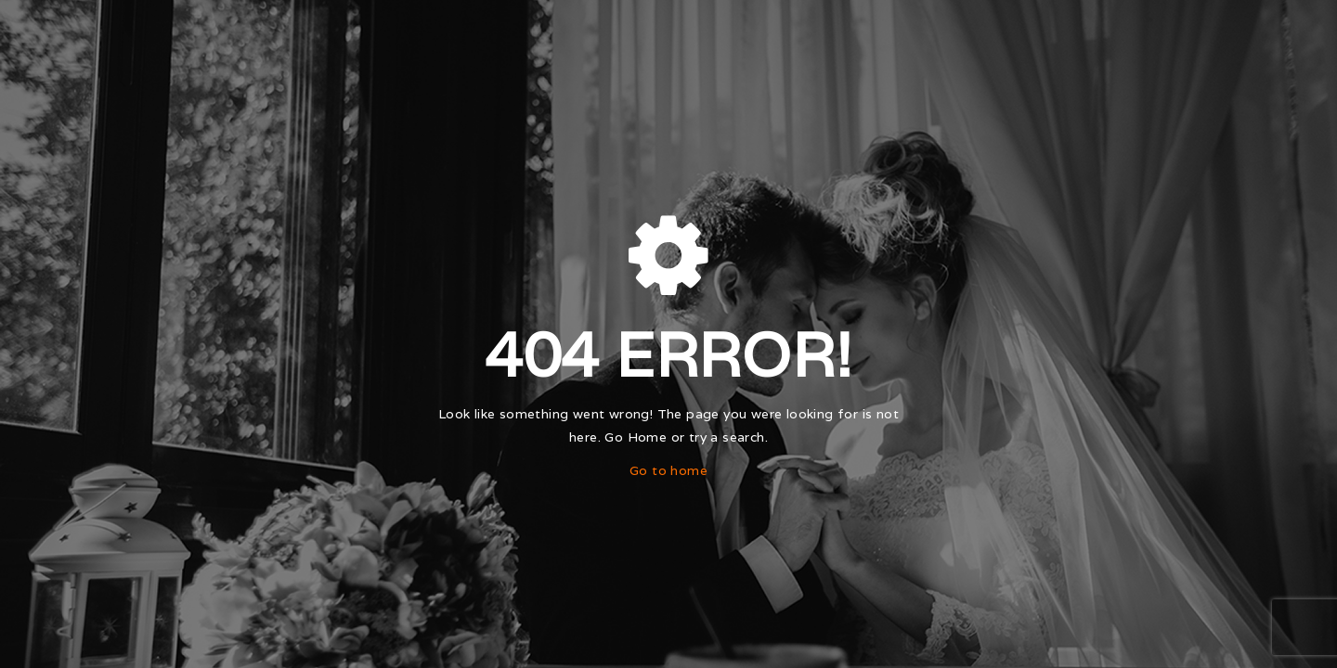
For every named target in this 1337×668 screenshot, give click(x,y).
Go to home (668, 470)
